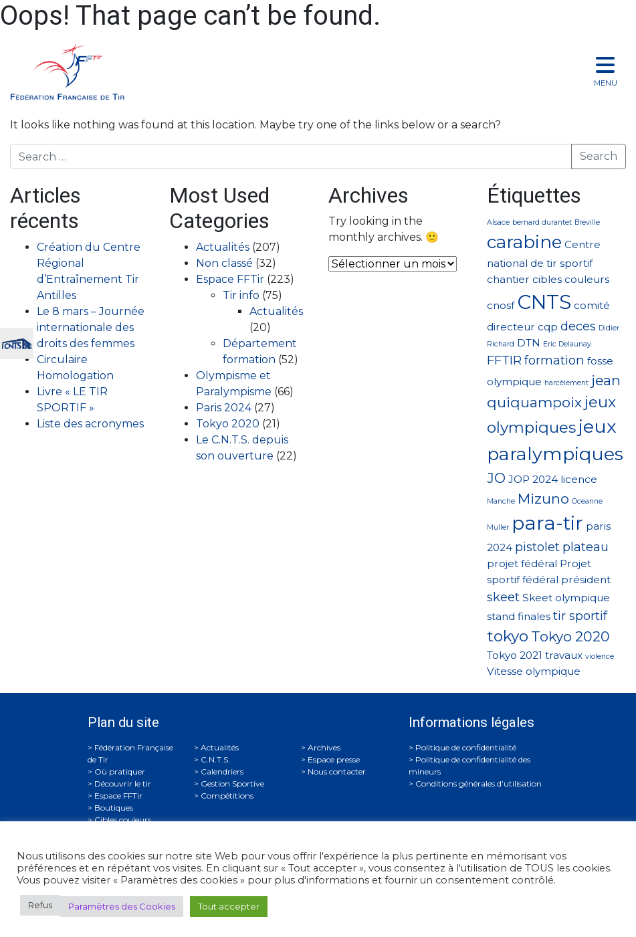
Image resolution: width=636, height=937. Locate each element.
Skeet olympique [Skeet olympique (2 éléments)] (566, 597)
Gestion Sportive (232, 783)
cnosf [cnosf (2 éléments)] (500, 305)
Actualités (222, 247)
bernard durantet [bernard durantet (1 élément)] (542, 222)
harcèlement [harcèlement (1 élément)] (566, 383)
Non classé (224, 263)
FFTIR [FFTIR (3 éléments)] (504, 360)
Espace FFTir (230, 279)
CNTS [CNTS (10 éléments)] (544, 302)
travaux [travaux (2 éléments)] (563, 655)
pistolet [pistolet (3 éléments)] (537, 546)
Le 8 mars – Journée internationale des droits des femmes (90, 327)
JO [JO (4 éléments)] (496, 478)
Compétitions (227, 796)
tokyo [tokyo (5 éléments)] (507, 636)
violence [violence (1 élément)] (599, 656)
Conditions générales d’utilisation (478, 783)
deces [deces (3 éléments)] (578, 326)
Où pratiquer (119, 771)
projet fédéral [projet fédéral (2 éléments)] (522, 563)
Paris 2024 (223, 407)
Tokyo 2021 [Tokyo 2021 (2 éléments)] (514, 655)
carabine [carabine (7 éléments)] (524, 241)
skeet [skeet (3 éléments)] (503, 597)
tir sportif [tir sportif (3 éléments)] (580, 615)
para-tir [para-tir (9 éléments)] (547, 523)
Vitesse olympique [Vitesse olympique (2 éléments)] (533, 671)
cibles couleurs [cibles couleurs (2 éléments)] (570, 279)
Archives (324, 747)
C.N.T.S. (215, 759)
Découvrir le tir (122, 783)
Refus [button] (40, 905)
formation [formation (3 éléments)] (554, 360)
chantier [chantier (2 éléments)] (508, 279)
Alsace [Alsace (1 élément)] (498, 222)
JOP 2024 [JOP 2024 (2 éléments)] (533, 479)
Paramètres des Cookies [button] (121, 906)
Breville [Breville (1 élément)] (587, 222)
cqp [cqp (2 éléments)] (548, 326)
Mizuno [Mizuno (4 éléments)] (543, 498)
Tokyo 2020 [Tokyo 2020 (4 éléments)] (570, 636)
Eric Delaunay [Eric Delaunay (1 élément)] (567, 344)
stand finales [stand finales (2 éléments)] (518, 616)
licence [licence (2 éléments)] (578, 479)
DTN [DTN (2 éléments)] (528, 342)
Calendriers (222, 771)
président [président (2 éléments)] (586, 579)
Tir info (241, 295)
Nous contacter (337, 771)
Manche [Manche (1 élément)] (501, 501)
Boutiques (113, 808)
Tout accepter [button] (228, 906)
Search (598, 156)
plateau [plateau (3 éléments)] (585, 546)
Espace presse (334, 759)
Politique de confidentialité (465, 747)
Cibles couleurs (122, 820)
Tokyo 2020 (227, 423)
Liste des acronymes (90, 423)
